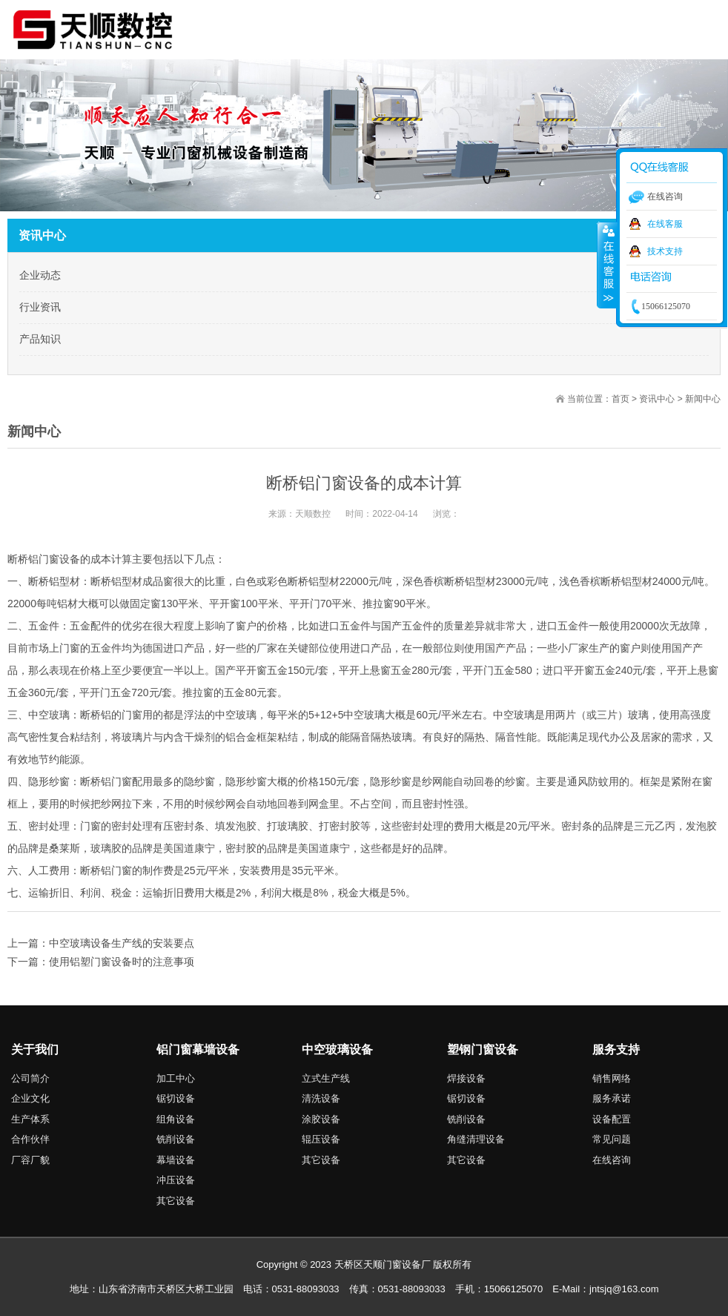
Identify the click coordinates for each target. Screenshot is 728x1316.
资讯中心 (657, 399)
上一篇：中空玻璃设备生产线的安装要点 (100, 943)
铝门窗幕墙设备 (197, 1049)
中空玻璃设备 (337, 1049)
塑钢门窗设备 (482, 1049)
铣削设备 (175, 1139)
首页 (620, 399)
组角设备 (175, 1119)
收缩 (607, 264)
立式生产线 (326, 1078)
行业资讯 (40, 307)
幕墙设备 (175, 1159)
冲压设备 (175, 1180)
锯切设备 (175, 1098)
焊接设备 (466, 1078)
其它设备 (175, 1200)
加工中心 (175, 1078)
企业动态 (40, 275)
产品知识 (40, 339)
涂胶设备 (321, 1119)
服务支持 (616, 1049)
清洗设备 (321, 1098)
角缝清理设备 (476, 1139)
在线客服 (665, 224)
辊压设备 (321, 1139)
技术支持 (665, 251)
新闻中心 (703, 399)
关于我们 (35, 1049)
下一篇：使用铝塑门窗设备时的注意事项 (100, 962)
